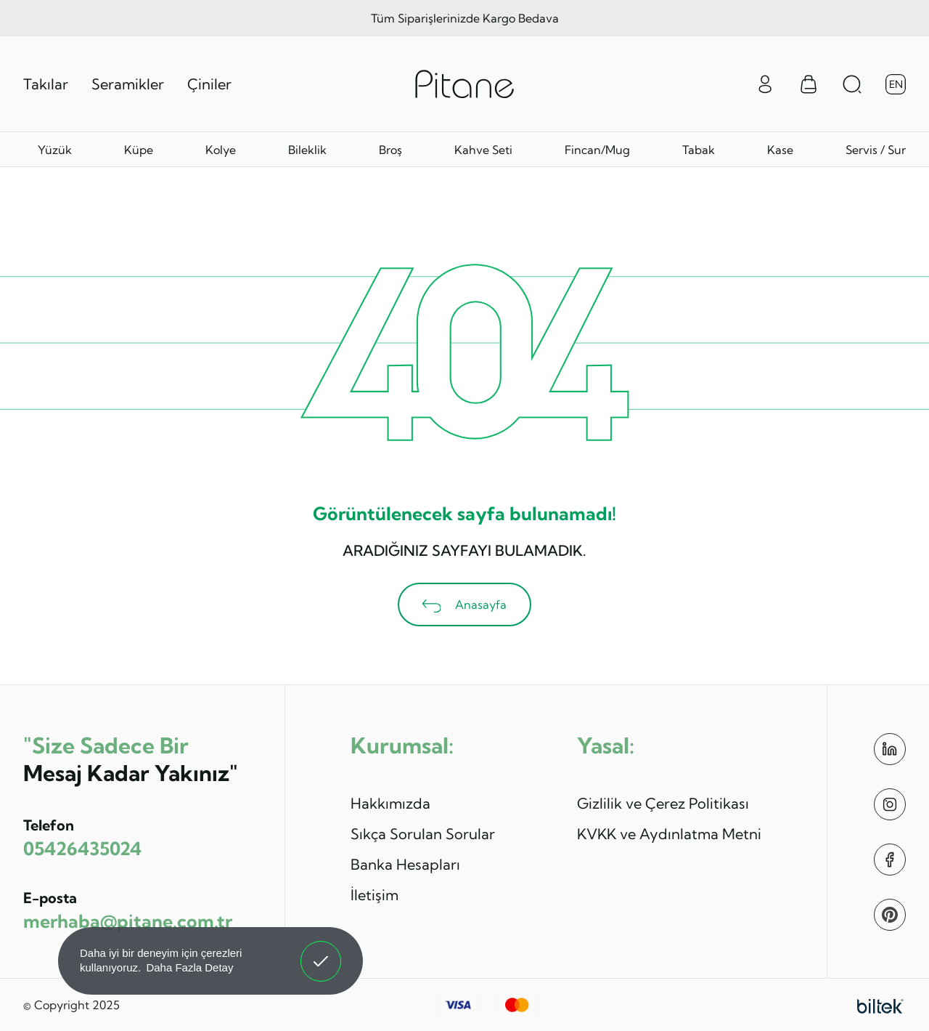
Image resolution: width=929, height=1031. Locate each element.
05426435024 (82, 848)
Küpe (138, 149)
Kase (780, 149)
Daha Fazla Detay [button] (189, 967)
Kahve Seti (483, 149)
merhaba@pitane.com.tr (127, 921)
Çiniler (209, 84)
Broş (390, 149)
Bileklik (307, 149)
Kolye (220, 149)
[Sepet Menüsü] (808, 84)
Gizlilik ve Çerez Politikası (663, 803)
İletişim (374, 895)
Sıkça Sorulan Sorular (423, 834)
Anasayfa (464, 604)
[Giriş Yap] (765, 83)
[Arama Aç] (852, 84)
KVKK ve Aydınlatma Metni (669, 834)
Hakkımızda (390, 803)
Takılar (45, 84)
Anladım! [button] (321, 950)
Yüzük (55, 149)
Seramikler (127, 84)
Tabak (698, 149)
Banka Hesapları (405, 864)
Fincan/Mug (597, 149)
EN (896, 84)
